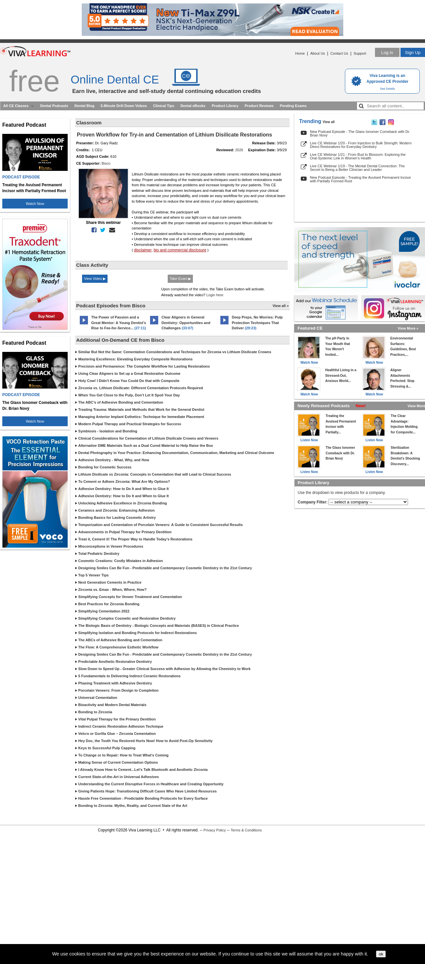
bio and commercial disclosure (180, 250)
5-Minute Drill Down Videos (124, 106)
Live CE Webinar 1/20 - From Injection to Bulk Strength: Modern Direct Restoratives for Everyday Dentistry (361, 145)
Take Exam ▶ (180, 279)
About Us (317, 53)
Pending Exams (293, 106)
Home (300, 53)
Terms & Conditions (246, 830)
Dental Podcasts (54, 106)
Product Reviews (259, 106)
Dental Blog (84, 106)
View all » (281, 306)
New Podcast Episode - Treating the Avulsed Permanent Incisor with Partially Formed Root (360, 179)
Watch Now (35, 204)
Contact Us (339, 53)
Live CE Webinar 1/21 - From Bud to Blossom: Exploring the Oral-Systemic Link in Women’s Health (358, 156)
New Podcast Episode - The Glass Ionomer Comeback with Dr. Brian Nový (360, 133)
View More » (408, 328)
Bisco (106, 163)
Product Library (225, 106)
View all (329, 122)
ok (381, 954)
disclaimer (143, 250)
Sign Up (412, 52)
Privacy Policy (214, 830)
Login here (214, 295)
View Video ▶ (95, 279)
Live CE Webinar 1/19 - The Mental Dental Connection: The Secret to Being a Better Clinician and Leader (357, 168)
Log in (387, 52)
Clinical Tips (163, 106)
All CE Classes (15, 106)
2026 (239, 150)
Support (359, 53)
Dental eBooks (192, 106)
